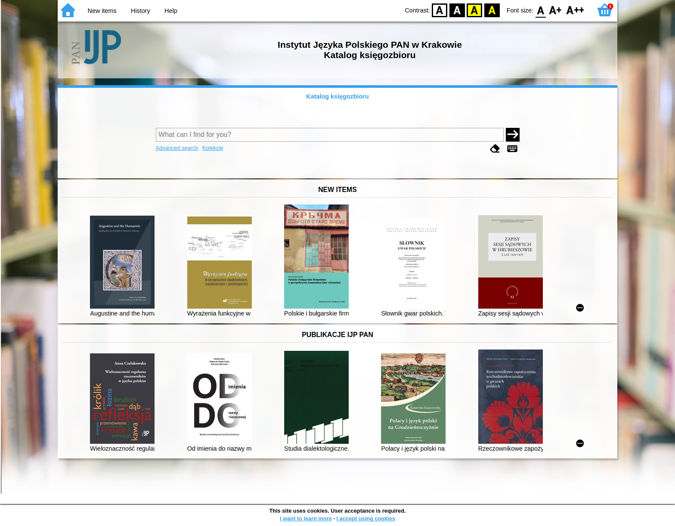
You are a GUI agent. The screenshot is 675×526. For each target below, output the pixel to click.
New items (102, 10)
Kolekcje (212, 148)
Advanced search (177, 148)
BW (457, 9)
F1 (555, 9)
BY (491, 9)
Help (170, 10)
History (140, 10)
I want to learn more (306, 518)
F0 (540, 9)
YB (474, 9)
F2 (575, 9)
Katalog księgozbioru (337, 96)
